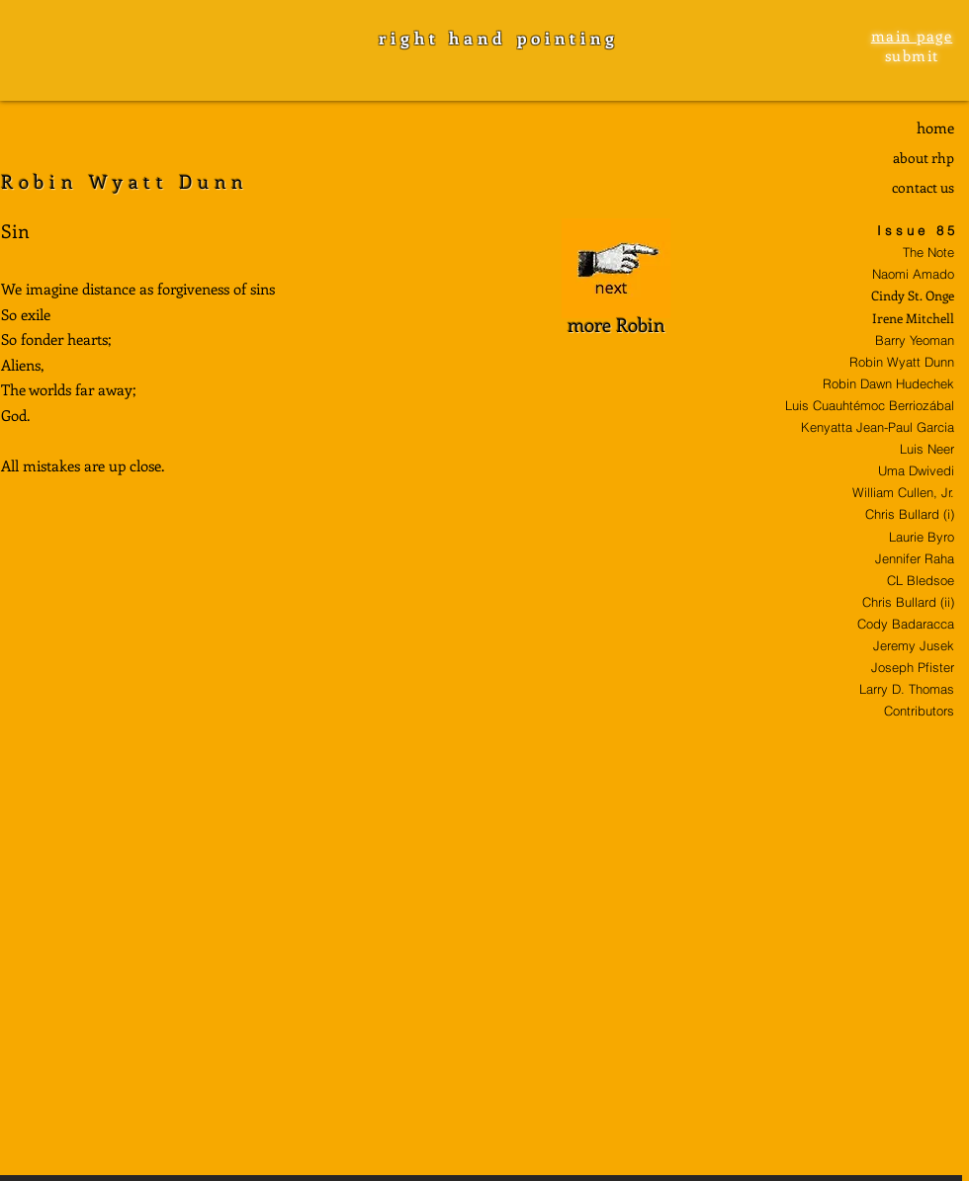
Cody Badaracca (905, 624)
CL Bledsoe (920, 580)
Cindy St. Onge (912, 295)
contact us (923, 187)
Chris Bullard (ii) (908, 602)
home (935, 127)
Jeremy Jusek (913, 645)
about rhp (923, 157)
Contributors (919, 710)
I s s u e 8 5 (915, 230)
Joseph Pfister (912, 667)
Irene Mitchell (913, 317)
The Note (928, 252)
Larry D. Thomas (906, 689)
